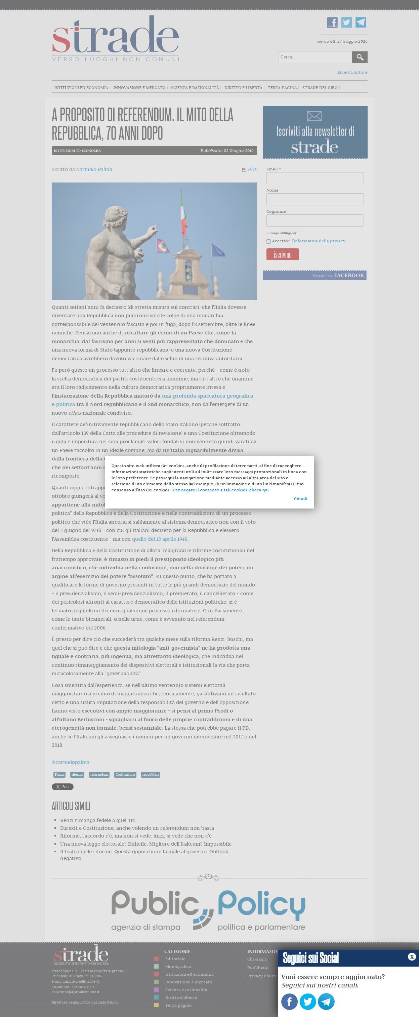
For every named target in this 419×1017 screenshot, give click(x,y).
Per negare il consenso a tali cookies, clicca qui (221, 490)
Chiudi (300, 498)
